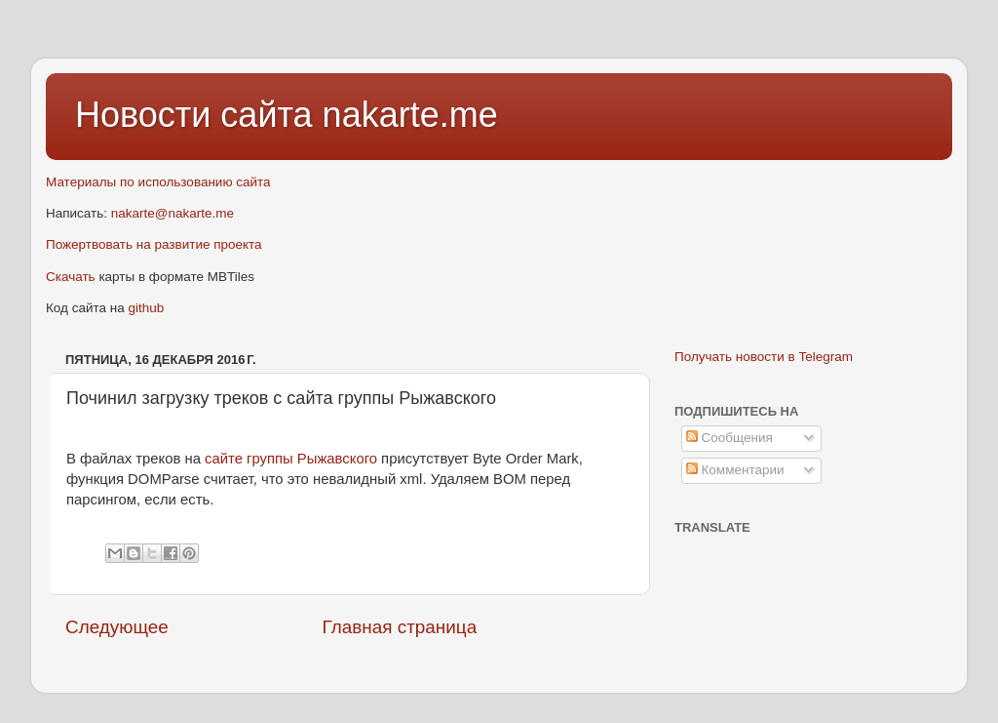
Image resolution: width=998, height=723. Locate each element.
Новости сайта (199, 115)
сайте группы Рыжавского (291, 458)
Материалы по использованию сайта (158, 182)
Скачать (71, 276)
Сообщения (729, 437)
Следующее (117, 627)
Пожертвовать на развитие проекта (154, 244)
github (147, 308)
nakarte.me (410, 115)
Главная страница (400, 627)
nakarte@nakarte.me (172, 213)
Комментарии (735, 469)
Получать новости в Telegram (763, 356)
